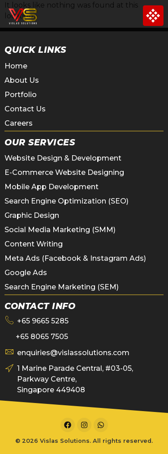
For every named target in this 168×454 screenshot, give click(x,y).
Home (15, 66)
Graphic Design (31, 215)
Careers (18, 123)
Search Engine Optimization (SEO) (66, 201)
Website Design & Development (62, 158)
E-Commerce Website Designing (64, 172)
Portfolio (20, 94)
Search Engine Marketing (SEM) (61, 287)
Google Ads (25, 272)
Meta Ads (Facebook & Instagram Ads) (75, 258)
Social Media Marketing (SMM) (60, 229)
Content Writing (33, 244)
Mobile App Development (51, 186)
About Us (21, 80)
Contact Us (25, 109)
